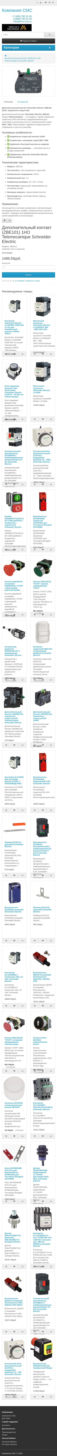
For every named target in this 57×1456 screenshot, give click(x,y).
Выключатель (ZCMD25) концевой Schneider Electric (14, 909)
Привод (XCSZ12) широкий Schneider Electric (42, 909)
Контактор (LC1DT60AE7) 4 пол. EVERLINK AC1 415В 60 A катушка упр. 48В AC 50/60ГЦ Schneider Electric (42, 1239)
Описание (8, 102)
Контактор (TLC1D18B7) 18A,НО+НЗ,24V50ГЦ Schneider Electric (42, 1106)
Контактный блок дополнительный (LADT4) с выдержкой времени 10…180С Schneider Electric (42, 456)
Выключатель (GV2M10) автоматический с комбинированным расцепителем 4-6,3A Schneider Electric (42, 848)
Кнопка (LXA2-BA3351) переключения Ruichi (40, 1041)
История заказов (9, 1444)
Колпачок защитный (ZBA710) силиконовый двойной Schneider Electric (42, 651)
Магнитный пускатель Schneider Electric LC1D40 (41, 389)
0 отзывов (19, 281)
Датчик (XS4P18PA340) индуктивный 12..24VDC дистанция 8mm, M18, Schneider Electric (41, 1174)
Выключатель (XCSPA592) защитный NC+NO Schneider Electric (41, 780)
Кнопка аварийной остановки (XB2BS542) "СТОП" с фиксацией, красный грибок (14, 585)
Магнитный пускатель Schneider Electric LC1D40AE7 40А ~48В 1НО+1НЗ (41, 325)
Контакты (6, 1425)
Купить (28, 275)
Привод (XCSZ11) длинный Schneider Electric (14, 844)
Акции (4, 1435)
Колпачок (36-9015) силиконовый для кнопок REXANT (14, 1105)
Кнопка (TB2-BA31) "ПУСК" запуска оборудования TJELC (42, 584)
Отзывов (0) (22, 102)
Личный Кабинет (9, 1442)
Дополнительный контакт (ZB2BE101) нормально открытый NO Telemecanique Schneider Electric (14, 717)
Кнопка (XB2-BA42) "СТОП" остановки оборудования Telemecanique (14, 1041)
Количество (6, 263)
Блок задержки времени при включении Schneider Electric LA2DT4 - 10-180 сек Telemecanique (14, 391)
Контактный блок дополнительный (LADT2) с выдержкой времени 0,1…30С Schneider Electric (13, 1369)
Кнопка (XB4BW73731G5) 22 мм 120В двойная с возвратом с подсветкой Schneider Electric (14, 521)
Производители (9, 1432)
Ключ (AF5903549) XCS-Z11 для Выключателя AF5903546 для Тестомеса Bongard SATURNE (14, 1173)
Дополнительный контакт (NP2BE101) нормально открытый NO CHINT (42, 716)
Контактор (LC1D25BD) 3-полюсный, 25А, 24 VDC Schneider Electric (14, 976)
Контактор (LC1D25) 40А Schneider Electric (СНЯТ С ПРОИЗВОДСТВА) (14, 780)
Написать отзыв (33, 281)
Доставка (6, 1418)
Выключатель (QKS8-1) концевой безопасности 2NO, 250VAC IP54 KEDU (14, 1301)
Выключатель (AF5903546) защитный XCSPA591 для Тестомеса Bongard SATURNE (42, 521)
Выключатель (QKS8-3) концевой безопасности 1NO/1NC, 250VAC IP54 (42, 976)
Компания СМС (17, 10)
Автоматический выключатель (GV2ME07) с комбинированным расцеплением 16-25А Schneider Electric (42, 1304)
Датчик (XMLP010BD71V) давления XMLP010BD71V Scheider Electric (13, 1237)
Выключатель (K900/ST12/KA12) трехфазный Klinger (42, 1366)
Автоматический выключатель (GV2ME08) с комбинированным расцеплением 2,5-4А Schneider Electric (14, 457)
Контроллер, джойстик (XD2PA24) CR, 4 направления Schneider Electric (13, 651)
